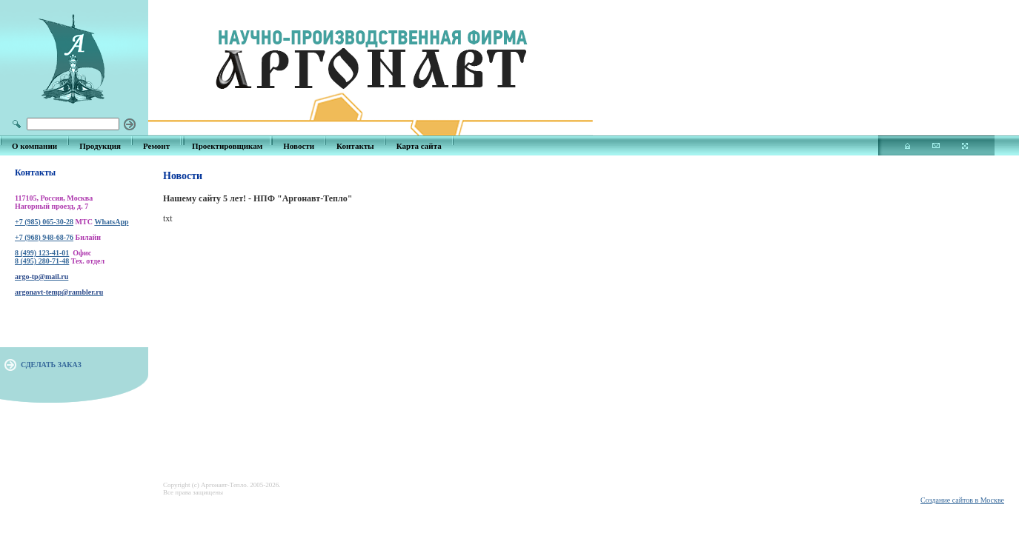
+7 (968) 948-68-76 (44, 237)
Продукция (100, 145)
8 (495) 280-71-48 (42, 261)
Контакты (355, 145)
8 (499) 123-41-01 (42, 253)
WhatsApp (111, 222)
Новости (298, 145)
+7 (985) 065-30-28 (44, 222)
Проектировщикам (227, 145)
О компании (34, 145)
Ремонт (156, 145)
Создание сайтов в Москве (962, 500)
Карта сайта (419, 145)
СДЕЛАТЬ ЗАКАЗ (51, 365)
